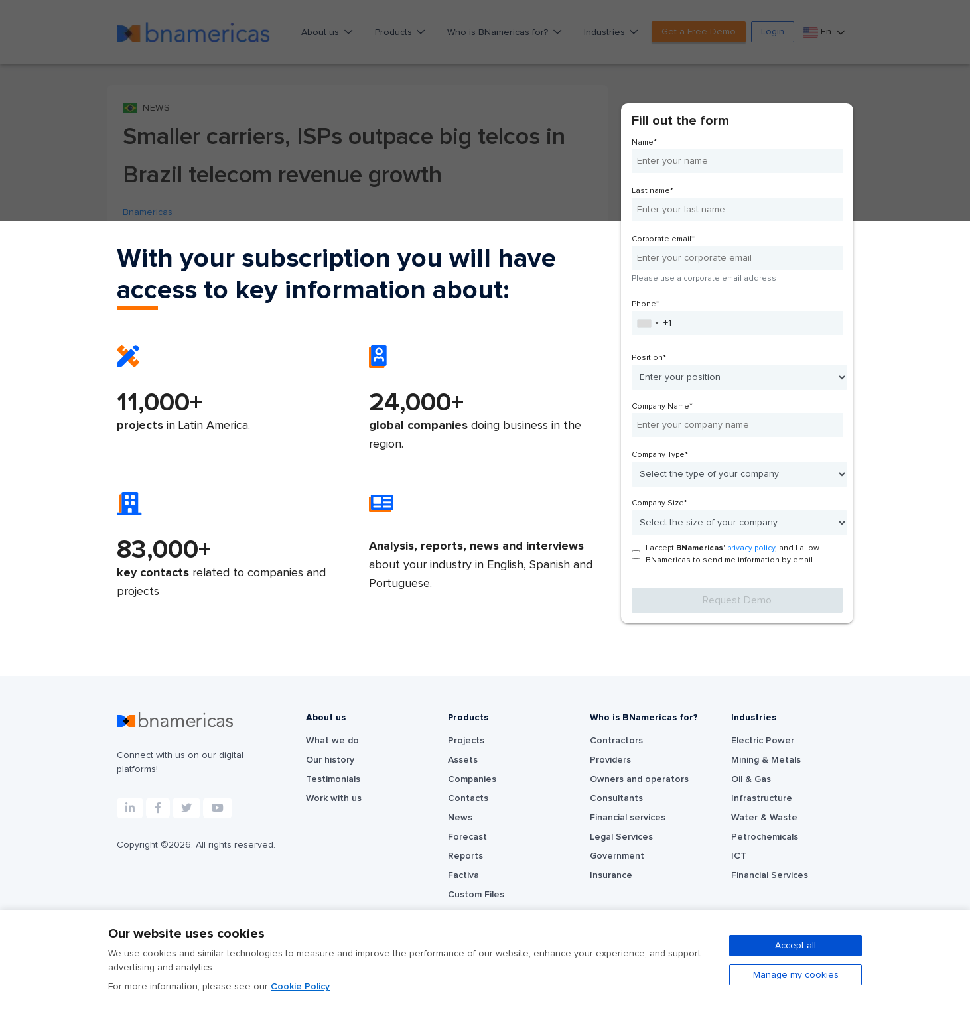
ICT (738, 856)
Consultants (616, 798)
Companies (472, 779)
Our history (330, 760)
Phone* (645, 304)
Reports (465, 856)
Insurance (611, 875)
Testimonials (333, 779)
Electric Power (762, 740)
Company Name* (662, 406)
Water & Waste (764, 817)
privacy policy (751, 548)
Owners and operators (639, 779)
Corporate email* (663, 239)
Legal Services (621, 837)
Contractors (616, 740)
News (460, 817)
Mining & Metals (766, 760)
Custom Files (476, 894)
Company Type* (660, 455)
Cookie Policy (300, 986)
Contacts (468, 798)
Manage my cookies (796, 974)
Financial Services (769, 875)
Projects (466, 740)
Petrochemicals (764, 837)
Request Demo (737, 600)
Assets (463, 760)
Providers (610, 760)
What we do (332, 740)
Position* (649, 358)
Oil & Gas (751, 779)
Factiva (463, 875)
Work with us (334, 798)
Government (617, 856)
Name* (644, 143)
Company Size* (659, 503)
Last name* (652, 191)
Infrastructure (761, 798)
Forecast (467, 837)
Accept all (795, 945)
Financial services (627, 817)
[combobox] (647, 323)
